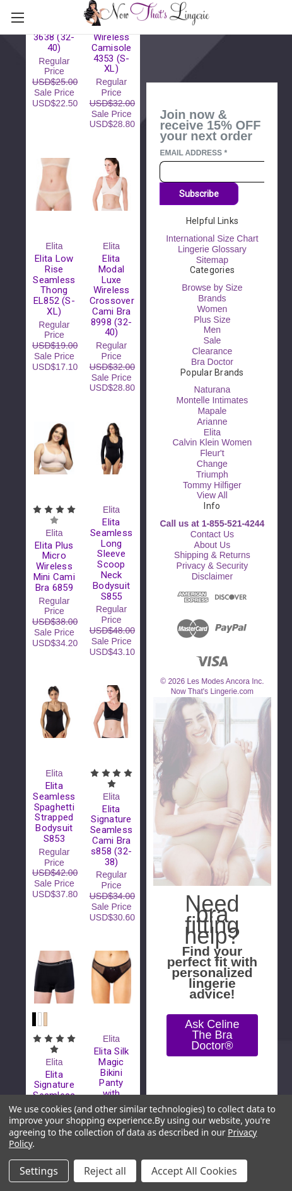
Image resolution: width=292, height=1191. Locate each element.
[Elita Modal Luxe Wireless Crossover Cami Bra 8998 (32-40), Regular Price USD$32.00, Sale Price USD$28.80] (111, 184)
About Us (212, 544)
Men (212, 330)
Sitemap (212, 259)
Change (212, 463)
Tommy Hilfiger (212, 484)
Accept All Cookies (194, 1171)
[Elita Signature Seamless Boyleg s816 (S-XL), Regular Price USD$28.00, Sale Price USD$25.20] (54, 977)
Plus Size (212, 319)
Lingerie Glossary (212, 248)
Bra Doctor (212, 361)
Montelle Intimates (212, 400)
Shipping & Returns (212, 555)
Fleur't (212, 453)
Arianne (212, 421)
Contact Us (212, 533)
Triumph (212, 474)
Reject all (105, 1171)
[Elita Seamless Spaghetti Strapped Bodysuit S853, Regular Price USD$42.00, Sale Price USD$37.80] (54, 711)
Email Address (193, 152)
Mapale (211, 410)
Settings (39, 1171)
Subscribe (199, 194)
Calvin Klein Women (212, 442)
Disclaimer (212, 576)
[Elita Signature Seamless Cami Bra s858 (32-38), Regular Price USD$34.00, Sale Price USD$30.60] (111, 711)
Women (212, 308)
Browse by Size (212, 287)
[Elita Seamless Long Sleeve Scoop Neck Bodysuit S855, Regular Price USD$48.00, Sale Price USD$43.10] (111, 448)
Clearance (212, 351)
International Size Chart (212, 238)
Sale (212, 340)
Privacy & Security (212, 566)
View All (212, 495)
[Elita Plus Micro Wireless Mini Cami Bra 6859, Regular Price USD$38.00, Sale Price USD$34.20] (54, 448)
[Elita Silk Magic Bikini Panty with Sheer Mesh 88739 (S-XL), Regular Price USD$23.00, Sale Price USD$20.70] (111, 977)
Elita (212, 432)
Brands (212, 298)
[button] (212, 1035)
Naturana (212, 389)
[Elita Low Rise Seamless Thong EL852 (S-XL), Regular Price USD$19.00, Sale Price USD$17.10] (54, 184)
